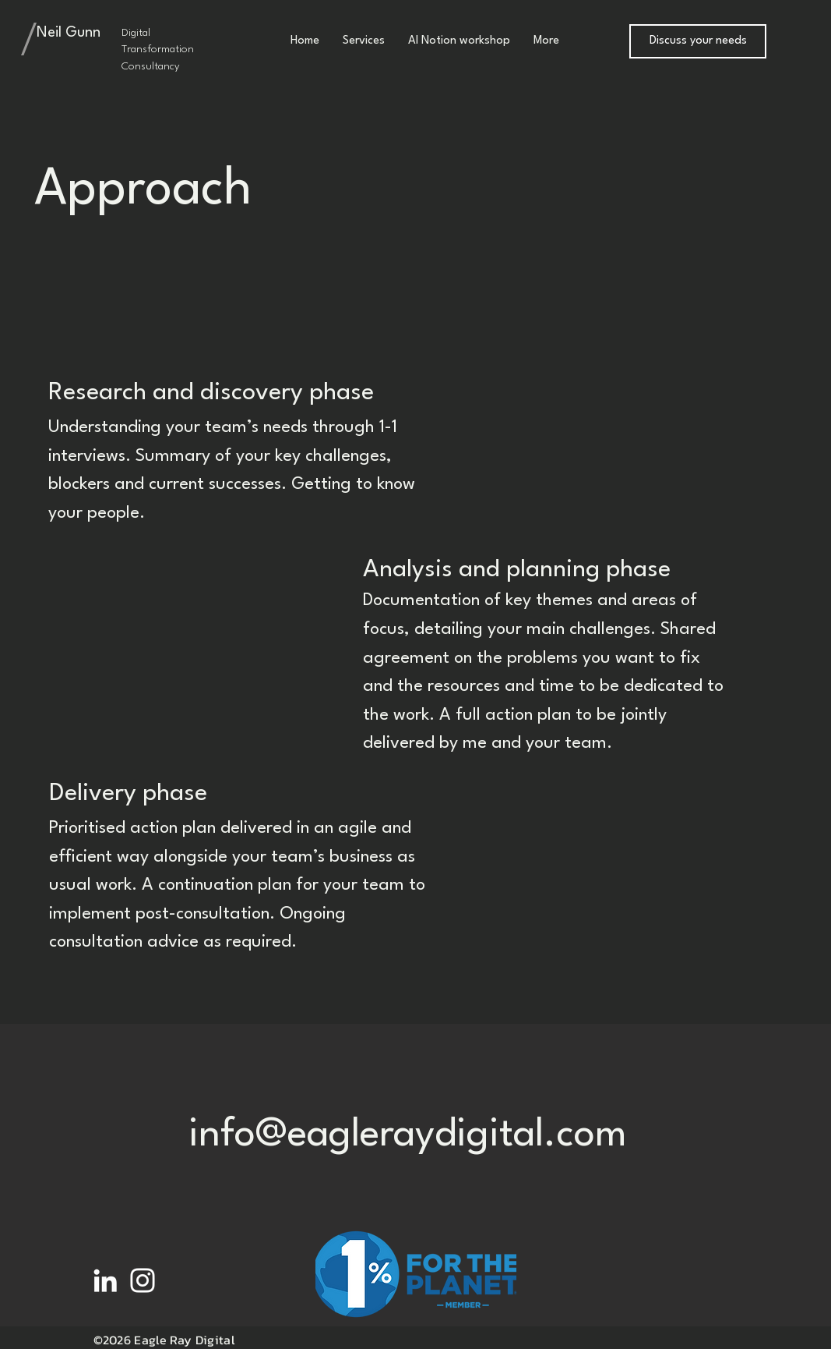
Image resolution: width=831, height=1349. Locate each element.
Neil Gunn (68, 33)
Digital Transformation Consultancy (157, 49)
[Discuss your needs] (697, 41)
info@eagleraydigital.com (407, 1135)
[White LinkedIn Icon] (105, 1280)
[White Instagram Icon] (142, 1280)
